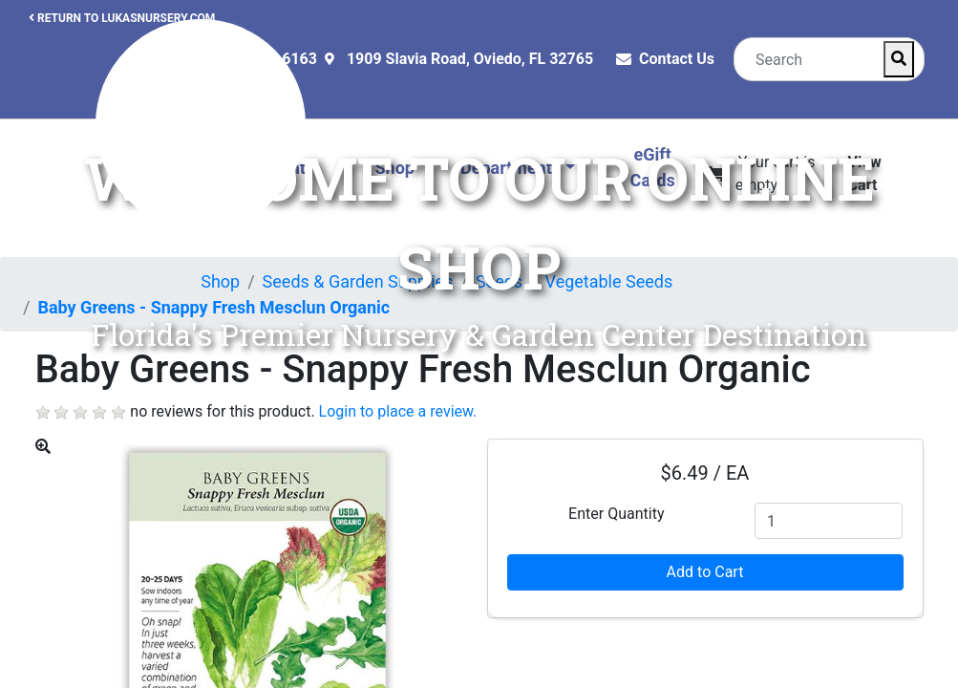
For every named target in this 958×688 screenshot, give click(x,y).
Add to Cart (705, 572)
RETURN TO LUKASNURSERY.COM (122, 18)
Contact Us (676, 59)
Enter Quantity (616, 514)
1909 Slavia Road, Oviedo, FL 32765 (470, 59)
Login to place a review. (398, 411)
